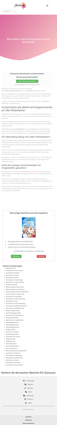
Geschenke (31, 101)
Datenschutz (28, 420)
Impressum (28, 416)
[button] (47, 5)
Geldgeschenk (25, 171)
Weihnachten (36, 171)
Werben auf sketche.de (28, 423)
